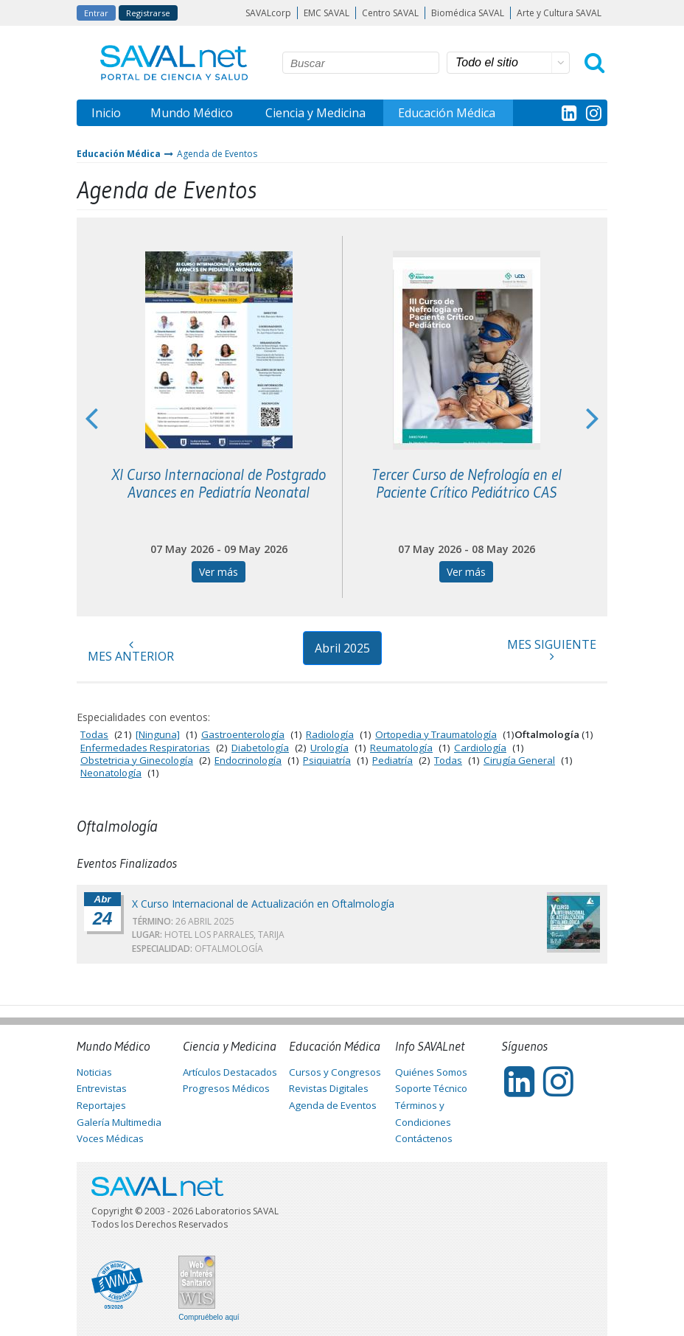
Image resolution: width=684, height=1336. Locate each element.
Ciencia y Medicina (315, 113)
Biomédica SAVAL (467, 13)
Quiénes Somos (431, 1072)
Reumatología (401, 747)
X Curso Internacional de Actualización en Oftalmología (263, 904)
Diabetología (260, 747)
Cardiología (480, 747)
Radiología (330, 734)
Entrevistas (102, 1088)
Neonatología (111, 772)
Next (592, 417)
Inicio (106, 113)
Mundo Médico (191, 113)
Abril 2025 (342, 648)
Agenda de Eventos (217, 153)
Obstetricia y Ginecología (136, 760)
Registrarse (148, 12)
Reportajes (101, 1105)
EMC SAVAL (326, 13)
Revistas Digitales (329, 1088)
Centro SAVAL (390, 13)
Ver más (218, 572)
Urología (329, 747)
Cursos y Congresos (335, 1072)
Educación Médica (446, 113)
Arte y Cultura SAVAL (559, 13)
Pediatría (392, 760)
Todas (94, 734)
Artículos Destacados (230, 1072)
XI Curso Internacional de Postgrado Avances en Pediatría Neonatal (218, 483)
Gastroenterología (243, 734)
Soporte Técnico (431, 1088)
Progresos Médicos (226, 1088)
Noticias (94, 1072)
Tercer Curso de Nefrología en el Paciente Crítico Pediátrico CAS (466, 483)
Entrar (96, 12)
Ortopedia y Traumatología (436, 734)
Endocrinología (248, 760)
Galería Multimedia (119, 1122)
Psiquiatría (327, 760)
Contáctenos (424, 1138)
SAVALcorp (268, 13)
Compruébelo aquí (208, 1317)
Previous (91, 417)
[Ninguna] (158, 734)
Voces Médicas (110, 1138)
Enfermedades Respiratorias (145, 747)
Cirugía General (519, 760)
